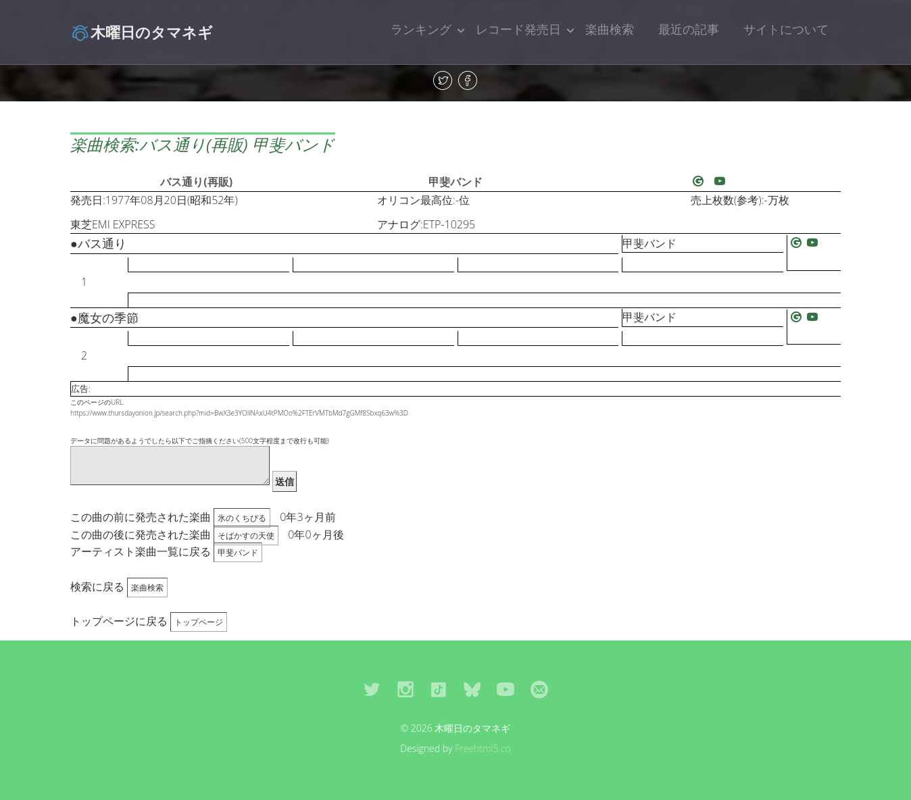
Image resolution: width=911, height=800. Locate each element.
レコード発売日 (518, 29)
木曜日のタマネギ (141, 32)
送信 (284, 481)
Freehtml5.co (483, 748)
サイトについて (786, 29)
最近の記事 (688, 29)
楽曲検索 (609, 29)
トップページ (198, 622)
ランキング (421, 29)
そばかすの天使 (246, 535)
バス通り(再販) (196, 181)
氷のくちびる (242, 518)
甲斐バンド (455, 181)
